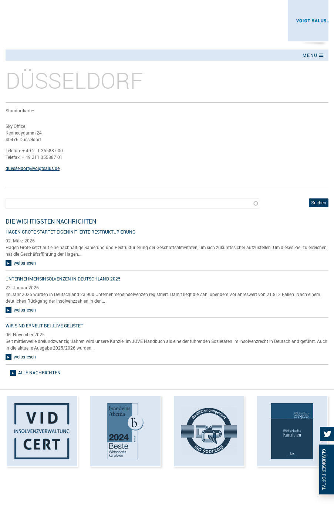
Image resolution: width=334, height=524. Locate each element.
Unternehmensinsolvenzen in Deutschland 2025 (63, 279)
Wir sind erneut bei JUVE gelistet (44, 326)
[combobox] (132, 203)
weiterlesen (25, 263)
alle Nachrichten (39, 372)
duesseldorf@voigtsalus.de (33, 168)
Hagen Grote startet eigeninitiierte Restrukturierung (70, 232)
